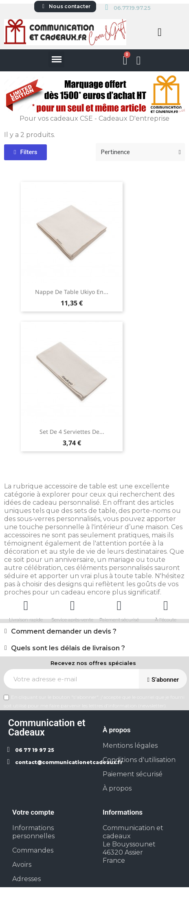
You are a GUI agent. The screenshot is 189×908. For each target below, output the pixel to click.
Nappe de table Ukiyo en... (71, 292)
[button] (159, 32)
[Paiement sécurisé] (118, 605)
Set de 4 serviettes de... (72, 431)
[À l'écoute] (165, 605)
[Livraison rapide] (25, 605)
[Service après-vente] (72, 605)
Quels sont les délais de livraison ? (68, 648)
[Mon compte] (138, 60)
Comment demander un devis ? (63, 631)
